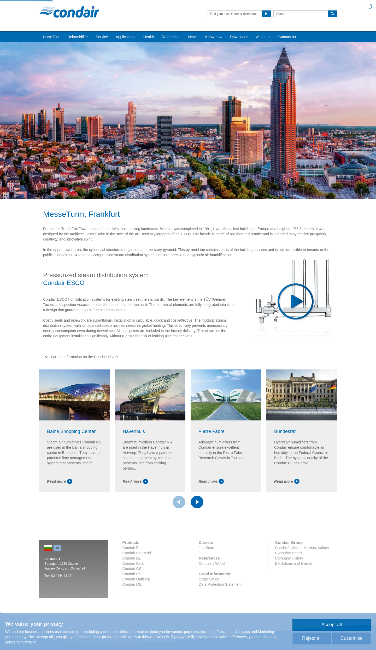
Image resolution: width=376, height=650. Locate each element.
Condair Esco (133, 563)
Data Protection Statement (220, 584)
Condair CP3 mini (136, 553)
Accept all (331, 624)
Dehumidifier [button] (77, 37)
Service (102, 37)
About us (263, 37)
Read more (59, 481)
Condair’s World (212, 563)
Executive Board (288, 553)
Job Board (207, 548)
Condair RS (131, 574)
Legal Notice (209, 579)
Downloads (239, 37)
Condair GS (132, 569)
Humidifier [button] (51, 37)
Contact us (287, 37)
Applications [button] (126, 37)
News (192, 37)
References (171, 37)
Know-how (213, 37)
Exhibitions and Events (293, 563)
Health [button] (148, 37)
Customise (351, 638)
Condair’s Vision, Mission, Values (302, 548)
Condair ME (132, 584)
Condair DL (131, 558)
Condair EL (131, 548)
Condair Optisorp (136, 579)
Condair (69, 12)
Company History (289, 558)
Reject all (311, 638)
